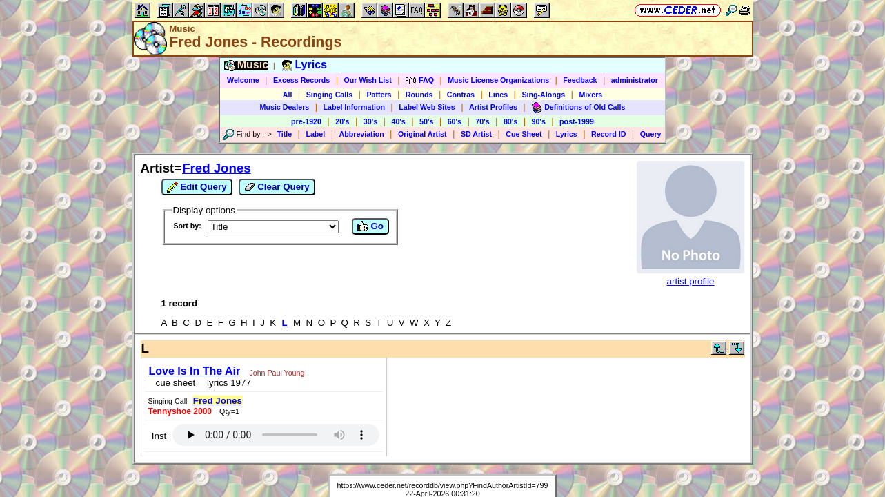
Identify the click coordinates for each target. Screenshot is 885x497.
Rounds (419, 94)
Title (284, 134)
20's (342, 121)
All (287, 94)
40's (398, 121)
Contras (461, 94)
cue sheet (172, 378)
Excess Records (301, 80)
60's (454, 121)
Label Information (354, 107)
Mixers (590, 94)
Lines (498, 94)
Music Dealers (285, 107)
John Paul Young (272, 368)
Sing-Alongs (543, 94)
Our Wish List (368, 80)
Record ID (608, 134)
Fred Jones (216, 168)
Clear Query (277, 187)
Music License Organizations (498, 80)
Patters (378, 94)
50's (426, 121)
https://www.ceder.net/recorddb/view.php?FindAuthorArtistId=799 (442, 417)
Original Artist (422, 134)
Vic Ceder (436, 434)
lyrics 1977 (222, 378)
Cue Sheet (523, 134)
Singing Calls (329, 94)
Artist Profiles (493, 107)
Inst (521, 373)
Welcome (243, 80)
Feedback (580, 80)
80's (510, 121)
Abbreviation (361, 134)
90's (539, 121)
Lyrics (566, 134)
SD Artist (476, 134)
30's (370, 121)
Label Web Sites (427, 107)
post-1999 (576, 121)
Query (651, 134)
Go (370, 226)
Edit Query (197, 187)
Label (315, 134)
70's (482, 121)
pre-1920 (306, 121)
